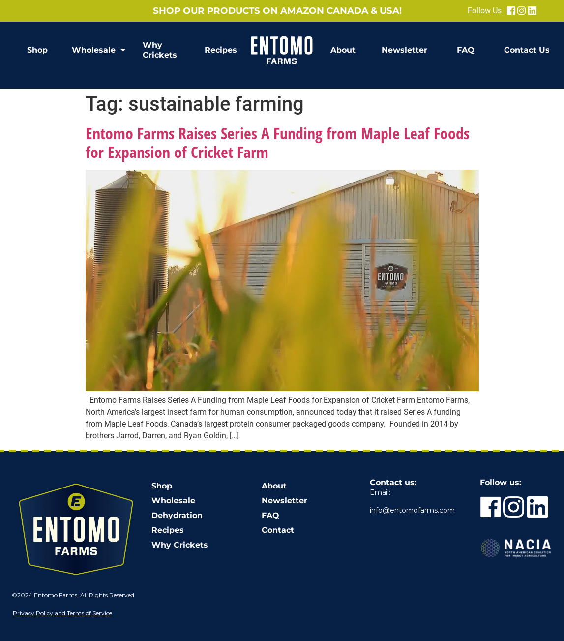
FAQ (466, 50)
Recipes (221, 50)
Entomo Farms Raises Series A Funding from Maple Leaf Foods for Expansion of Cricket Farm (278, 142)
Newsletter (404, 50)
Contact (278, 530)
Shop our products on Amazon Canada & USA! (277, 10)
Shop (37, 50)
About (343, 50)
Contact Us (527, 50)
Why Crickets (160, 50)
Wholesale (98, 50)
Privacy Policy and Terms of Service (62, 613)
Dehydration (177, 515)
